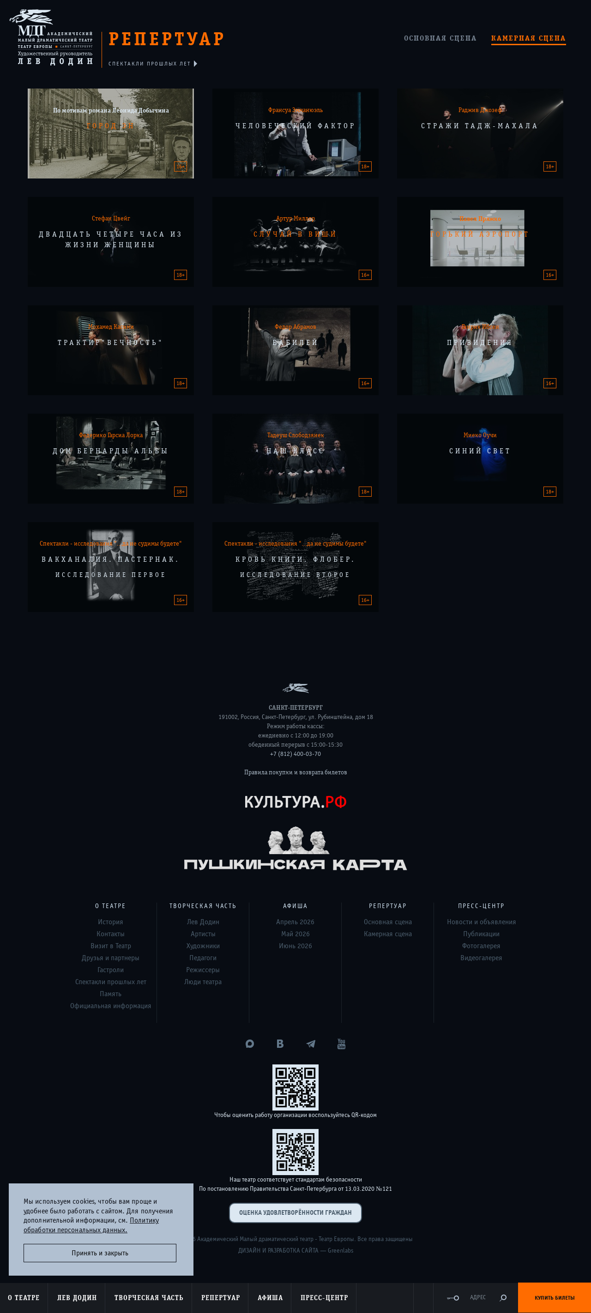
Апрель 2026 (295, 922)
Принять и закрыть (100, 1253)
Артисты (203, 934)
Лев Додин (203, 922)
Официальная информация (110, 1006)
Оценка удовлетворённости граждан (295, 1213)
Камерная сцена (528, 38)
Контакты (110, 934)
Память (110, 994)
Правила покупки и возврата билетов (295, 772)
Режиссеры (203, 970)
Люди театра (203, 982)
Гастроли (110, 970)
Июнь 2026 (295, 946)
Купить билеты (555, 1298)
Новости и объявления (481, 922)
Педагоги (203, 958)
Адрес (478, 1297)
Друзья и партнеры (110, 958)
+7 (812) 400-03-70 (295, 754)
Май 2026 (295, 934)
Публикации (481, 934)
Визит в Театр (110, 946)
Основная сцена (440, 38)
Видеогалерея (481, 958)
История (110, 922)
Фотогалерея (481, 946)
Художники (203, 946)
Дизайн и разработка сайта (278, 1250)
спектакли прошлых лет (150, 63)
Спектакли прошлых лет (110, 982)
